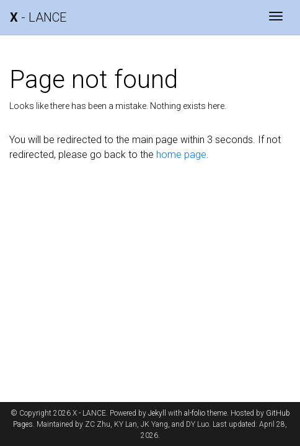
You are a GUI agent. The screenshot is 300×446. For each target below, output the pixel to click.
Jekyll (157, 413)
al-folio (194, 413)
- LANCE (38, 17)
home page (181, 154)
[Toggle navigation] (276, 17)
